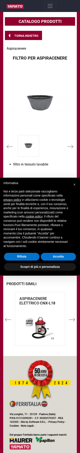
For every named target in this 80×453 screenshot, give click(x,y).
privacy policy (12, 199)
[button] (23, 35)
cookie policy (34, 216)
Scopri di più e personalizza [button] (40, 266)
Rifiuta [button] (21, 256)
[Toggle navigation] (50, 6)
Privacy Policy (56, 421)
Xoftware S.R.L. (37, 421)
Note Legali (27, 425)
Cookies (14, 425)
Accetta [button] (58, 256)
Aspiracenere (16, 48)
